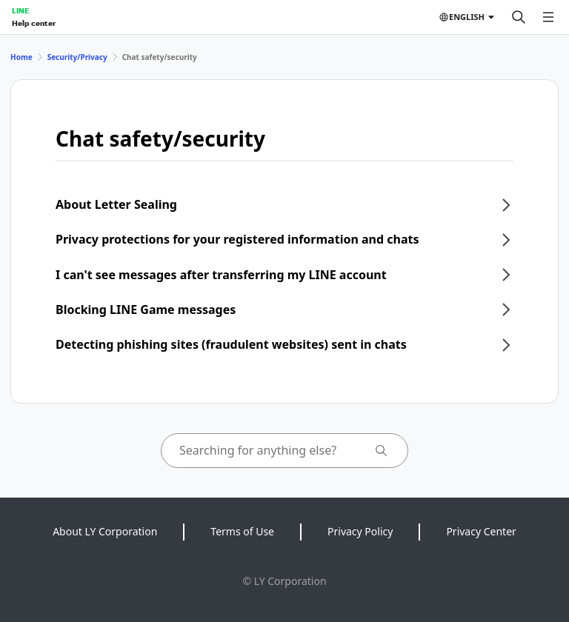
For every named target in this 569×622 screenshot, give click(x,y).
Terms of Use (242, 531)
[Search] (518, 17)
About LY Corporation (105, 531)
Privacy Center (481, 531)
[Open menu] (548, 17)
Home (21, 57)
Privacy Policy (360, 531)
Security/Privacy (77, 57)
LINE (20, 10)
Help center (34, 23)
